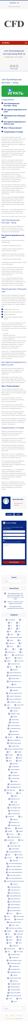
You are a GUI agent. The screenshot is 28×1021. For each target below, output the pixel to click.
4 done (11, 646)
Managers (15, 819)
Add (18, 2)
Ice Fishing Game (15, 778)
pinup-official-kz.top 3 (15, 907)
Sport (10, 942)
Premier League (20, 916)
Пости (20, 998)
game (21, 755)
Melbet (9, 828)
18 (10, 631)
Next (18, 514)
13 (19, 625)
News (22, 840)
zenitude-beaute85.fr (15, 989)
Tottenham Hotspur (15, 954)
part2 (9, 854)
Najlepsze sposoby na (15, 837)
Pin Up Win (20, 854)
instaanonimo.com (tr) (15, 784)
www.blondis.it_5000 (15, 984)
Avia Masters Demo (15, 663)
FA (10, 752)
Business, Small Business (15, 699)
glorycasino (15, 763)
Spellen (10, 937)
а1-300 (10, 998)
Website (6, 538)
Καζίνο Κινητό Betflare (15, 992)
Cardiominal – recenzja (15, 702)
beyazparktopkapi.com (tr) (15, 675)
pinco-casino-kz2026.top (15, 866)
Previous (9, 514)
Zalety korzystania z (15, 986)
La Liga (15, 801)
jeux (23, 790)
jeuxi (20, 793)
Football (19, 752)
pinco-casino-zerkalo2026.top (15, 872)
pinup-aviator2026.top (15, 887)
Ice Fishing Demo (15, 775)
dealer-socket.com (15, 734)
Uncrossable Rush (15, 969)
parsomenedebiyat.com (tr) (15, 851)
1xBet (11, 634)
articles (8, 661)
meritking (10, 831)
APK (9, 658)
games (10, 757)
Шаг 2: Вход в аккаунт (13, 128)
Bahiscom (15, 669)
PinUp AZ (15, 884)
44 (20, 646)
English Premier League (15, 743)
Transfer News (15, 957)
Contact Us (12, 1015)
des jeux (21, 737)
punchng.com (20, 919)
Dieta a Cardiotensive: (15, 740)
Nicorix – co (15, 843)
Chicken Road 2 (15, 722)
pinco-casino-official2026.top (15, 869)
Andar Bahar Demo (19, 655)
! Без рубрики (11, 619)
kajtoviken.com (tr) (15, 799)
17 (19, 628)
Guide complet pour (15, 769)
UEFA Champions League (15, 960)
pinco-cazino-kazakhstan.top (15, 878)
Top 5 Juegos (20, 951)
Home (7, 1015)
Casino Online (20, 705)
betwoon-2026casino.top (15, 672)
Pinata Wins (15, 860)
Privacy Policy (19, 1015)
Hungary (15, 772)
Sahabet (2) (20, 931)
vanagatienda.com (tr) (15, 972)
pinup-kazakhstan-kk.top (15, 895)
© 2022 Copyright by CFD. (10, 1018)
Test (23, 948)
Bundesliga (15, 690)
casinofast (15, 710)
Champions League (15, 713)
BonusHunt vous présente (15, 687)
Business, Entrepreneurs (15, 696)
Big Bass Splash (15, 678)
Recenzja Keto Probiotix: (15, 922)
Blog (15, 684)
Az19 (20, 666)
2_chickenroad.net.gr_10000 (15, 637)
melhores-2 (20, 828)
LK (21, 816)
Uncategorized (15, 966)
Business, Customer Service (15, 693)
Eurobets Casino (15, 746)
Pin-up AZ (9, 857)
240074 (11, 640)
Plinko (10, 913)
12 (11, 625)
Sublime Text (15, 945)
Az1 (11, 666)
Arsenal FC (19, 658)
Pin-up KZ (21, 857)
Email (14, 534)
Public (8, 919)
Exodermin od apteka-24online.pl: (15, 749)
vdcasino (15, 975)
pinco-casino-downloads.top (15, 863)
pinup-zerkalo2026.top (15, 910)
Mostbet (21, 831)
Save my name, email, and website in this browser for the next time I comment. (13, 542)
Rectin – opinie (15, 925)
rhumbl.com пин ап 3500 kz (15, 928)
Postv (8, 916)
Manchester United (15, 825)
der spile (10, 737)
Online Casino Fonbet (15, 846)
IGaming (15, 781)
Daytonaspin (15, 731)
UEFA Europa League (15, 963)
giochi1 (20, 760)
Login (26, 43)
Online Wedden (15, 848)
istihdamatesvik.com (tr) (15, 787)
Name (14, 531)
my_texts (11, 834)
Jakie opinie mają (11, 790)
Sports (20, 942)
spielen (10, 940)
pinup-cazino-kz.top (15, 890)
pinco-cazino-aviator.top (15, 875)
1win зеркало (21, 197)
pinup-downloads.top (15, 893)
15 (11, 628)
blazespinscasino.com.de (15, 681)
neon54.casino (10, 840)
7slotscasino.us (11, 652)
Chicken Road (15, 719)
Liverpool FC (11, 816)
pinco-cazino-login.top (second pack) (15, 881)
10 (11, 622)
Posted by (18, 57)
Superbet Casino (11, 948)
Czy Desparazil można (15, 728)
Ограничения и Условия (13, 132)
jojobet (15, 796)
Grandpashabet (15, 766)
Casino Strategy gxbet (15, 708)
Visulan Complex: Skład (15, 978)
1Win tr (19, 631)
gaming (20, 757)
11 (19, 622)
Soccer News (20, 934)
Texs (9, 951)
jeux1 (10, 793)
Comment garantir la (15, 725)
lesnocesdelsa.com (15, 810)
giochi (10, 760)
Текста (15, 1001)
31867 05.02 (11, 643)
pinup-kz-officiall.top (15, 904)
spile (20, 940)
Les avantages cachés (15, 807)
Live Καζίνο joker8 (15, 813)
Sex (9, 934)
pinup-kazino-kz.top (15, 898)
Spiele (20, 937)
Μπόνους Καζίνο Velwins (15, 995)
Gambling (10, 755)
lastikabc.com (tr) (15, 804)
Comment (6, 545)
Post (20, 913)
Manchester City (15, 822)
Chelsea (15, 716)
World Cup (15, 981)
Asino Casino (20, 661)
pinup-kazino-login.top (15, 901)
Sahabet (9, 931)
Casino (8, 705)
